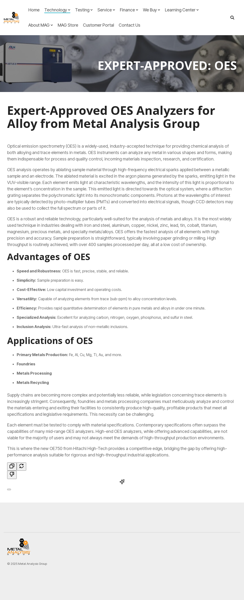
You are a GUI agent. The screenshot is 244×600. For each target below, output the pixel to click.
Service (106, 9)
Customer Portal (98, 25)
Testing (84, 9)
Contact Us (129, 25)
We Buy (151, 9)
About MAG (40, 25)
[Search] (232, 18)
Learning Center (182, 9)
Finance (129, 9)
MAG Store (68, 25)
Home (34, 9)
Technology (57, 9)
